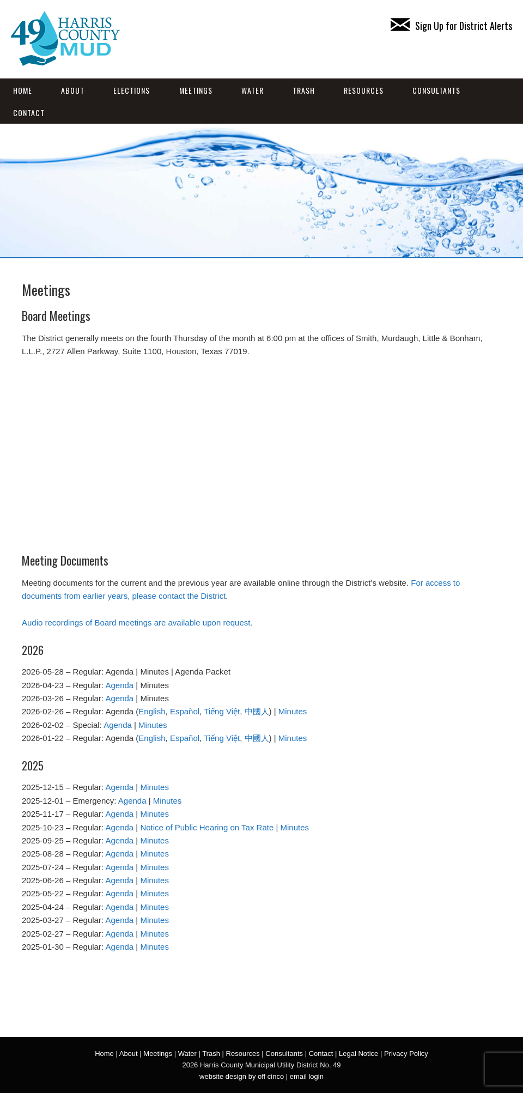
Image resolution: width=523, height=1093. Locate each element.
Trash (304, 90)
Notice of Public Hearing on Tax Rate (206, 827)
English (151, 711)
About (72, 90)
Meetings (195, 90)
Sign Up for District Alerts (451, 26)
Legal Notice (358, 1053)
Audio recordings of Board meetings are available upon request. (137, 622)
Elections (131, 90)
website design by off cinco (241, 1076)
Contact (29, 112)
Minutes (292, 711)
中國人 (257, 711)
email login (307, 1076)
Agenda (119, 685)
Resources (364, 90)
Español (184, 711)
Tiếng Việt (222, 711)
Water (252, 90)
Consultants (436, 90)
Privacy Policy (406, 1053)
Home (22, 90)
